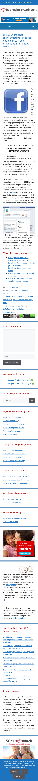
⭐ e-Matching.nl (11, 2)
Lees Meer (19, 776)
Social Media (23, 290)
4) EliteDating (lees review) (13, 427)
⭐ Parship (22, 2)
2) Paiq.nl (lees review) (12, 502)
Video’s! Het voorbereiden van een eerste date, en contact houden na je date (18, 299)
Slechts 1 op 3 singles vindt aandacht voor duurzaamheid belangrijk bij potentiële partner (18, 678)
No (25, 771)
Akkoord (15, 771)
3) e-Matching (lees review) (14, 424)
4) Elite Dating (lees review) (14, 460)
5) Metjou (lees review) (12, 431)
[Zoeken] (32, 400)
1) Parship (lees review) (12, 417)
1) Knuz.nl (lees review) (12, 499)
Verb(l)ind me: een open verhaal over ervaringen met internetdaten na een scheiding (18, 639)
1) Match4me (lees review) (13, 450)
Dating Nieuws (12, 287)
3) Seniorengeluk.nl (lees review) (16, 483)
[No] (35, 770)
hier (10, 192)
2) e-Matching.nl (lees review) (14, 454)
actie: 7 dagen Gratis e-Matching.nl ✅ (18, 383)
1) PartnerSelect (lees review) (14, 518)
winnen (6, 293)
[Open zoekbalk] (33, 26)
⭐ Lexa (29, 2)
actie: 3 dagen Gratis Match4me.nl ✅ (18, 380)
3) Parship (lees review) (12, 457)
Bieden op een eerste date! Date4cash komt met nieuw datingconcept (15, 309)
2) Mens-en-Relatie (10, 522)
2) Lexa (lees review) (11, 421)
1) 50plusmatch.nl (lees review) (15, 476)
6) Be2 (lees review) (10, 434)
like (15, 290)
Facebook (9, 290)
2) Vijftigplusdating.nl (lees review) (17, 480)
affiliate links (29, 767)
